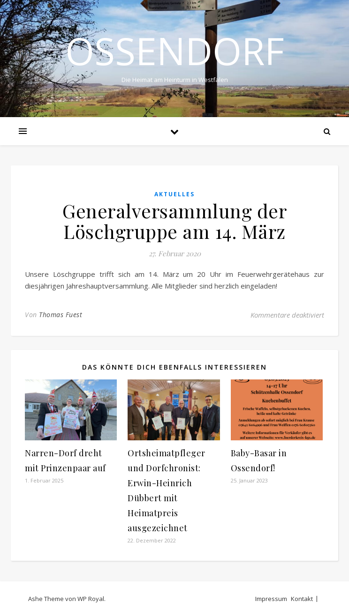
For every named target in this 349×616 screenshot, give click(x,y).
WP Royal (90, 598)
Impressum (271, 598)
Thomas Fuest (60, 314)
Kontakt (302, 598)
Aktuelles (174, 194)
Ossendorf (174, 50)
